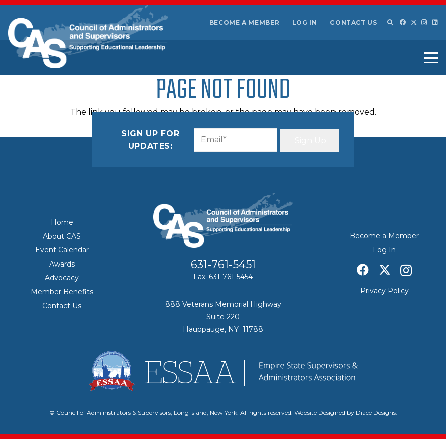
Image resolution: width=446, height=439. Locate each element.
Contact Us (353, 22)
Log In (304, 22)
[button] (389, 22)
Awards (62, 264)
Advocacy (62, 277)
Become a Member (244, 22)
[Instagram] (424, 22)
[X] (414, 22)
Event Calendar (62, 249)
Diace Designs (376, 412)
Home (62, 222)
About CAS (62, 236)
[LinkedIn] (435, 22)
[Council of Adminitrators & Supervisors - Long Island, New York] (88, 36)
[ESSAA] (223, 371)
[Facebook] (403, 22)
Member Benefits (62, 291)
